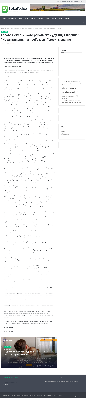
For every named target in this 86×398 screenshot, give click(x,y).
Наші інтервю (10, 28)
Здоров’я (67, 18)
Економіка (40, 18)
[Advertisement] (32, 50)
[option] (29, 352)
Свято (47, 18)
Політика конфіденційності (77, 1)
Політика (54, 18)
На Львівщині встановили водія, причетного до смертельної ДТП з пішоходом (70, 96)
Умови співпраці (66, 1)
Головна (4, 18)
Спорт (60, 18)
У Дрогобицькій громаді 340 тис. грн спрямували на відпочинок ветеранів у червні (18, 353)
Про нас (59, 1)
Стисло (20, 18)
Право (26, 18)
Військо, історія (12, 18)
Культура (33, 18)
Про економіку (8, 346)
